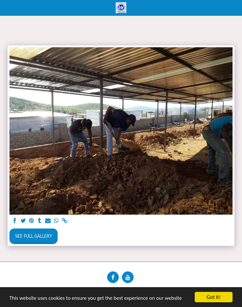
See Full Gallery (33, 236)
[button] (7, 7)
